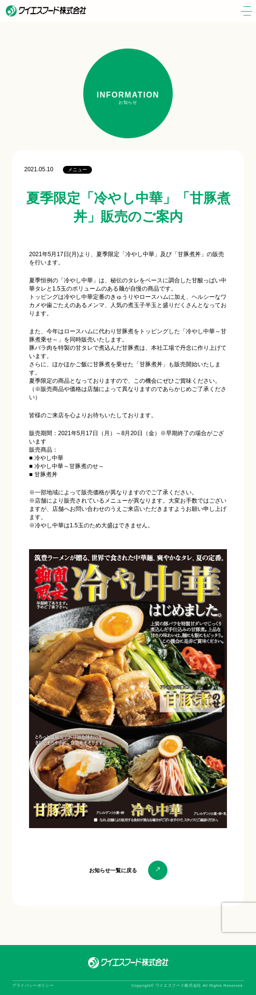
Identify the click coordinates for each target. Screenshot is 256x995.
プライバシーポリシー (33, 985)
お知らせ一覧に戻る (113, 870)
